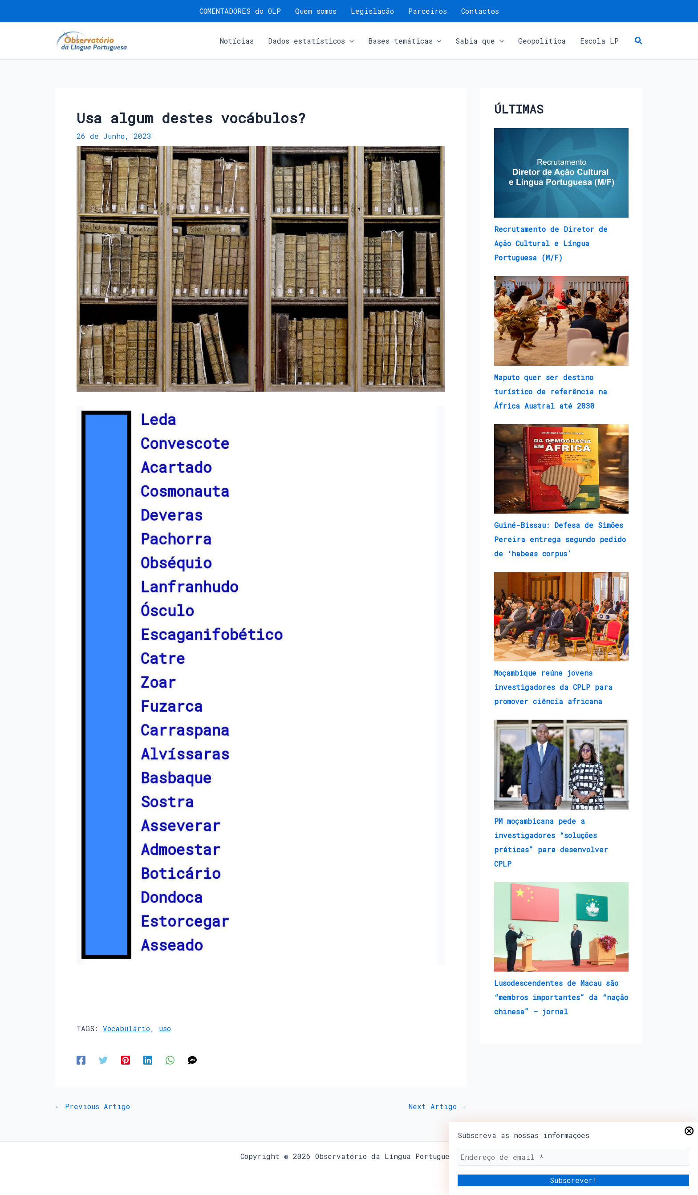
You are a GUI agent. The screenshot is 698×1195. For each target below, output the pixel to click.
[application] (349, 41)
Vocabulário (126, 1028)
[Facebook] (81, 1059)
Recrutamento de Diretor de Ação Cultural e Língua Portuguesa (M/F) (551, 243)
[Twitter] (103, 1059)
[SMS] (192, 1059)
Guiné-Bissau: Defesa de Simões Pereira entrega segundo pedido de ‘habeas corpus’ (560, 539)
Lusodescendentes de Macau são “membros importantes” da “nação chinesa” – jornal (561, 997)
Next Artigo (437, 1106)
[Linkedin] (147, 1059)
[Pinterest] (125, 1059)
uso (165, 1028)
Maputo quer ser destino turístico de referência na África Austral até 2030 (550, 391)
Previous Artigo (93, 1106)
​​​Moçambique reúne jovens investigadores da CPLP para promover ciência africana (553, 687)
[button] (311, 41)
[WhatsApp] (170, 1059)
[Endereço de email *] (573, 1157)
